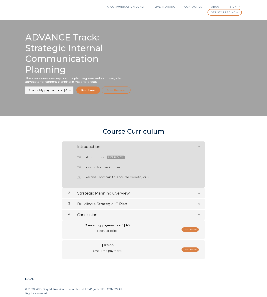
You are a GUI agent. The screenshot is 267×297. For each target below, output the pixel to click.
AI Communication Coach (137, 7)
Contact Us (199, 7)
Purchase (87, 90)
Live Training (173, 7)
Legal (29, 277)
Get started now (224, 12)
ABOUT (220, 7)
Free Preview (116, 90)
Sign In (236, 7)
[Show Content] (199, 144)
